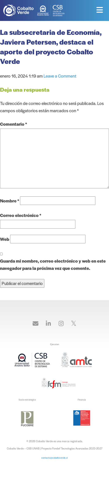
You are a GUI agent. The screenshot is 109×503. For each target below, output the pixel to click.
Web (4, 239)
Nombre (9, 201)
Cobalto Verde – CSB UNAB (19, 10)
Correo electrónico (20, 215)
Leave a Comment (60, 76)
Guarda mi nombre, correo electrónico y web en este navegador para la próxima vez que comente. (53, 264)
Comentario (13, 124)
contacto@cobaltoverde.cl (54, 457)
